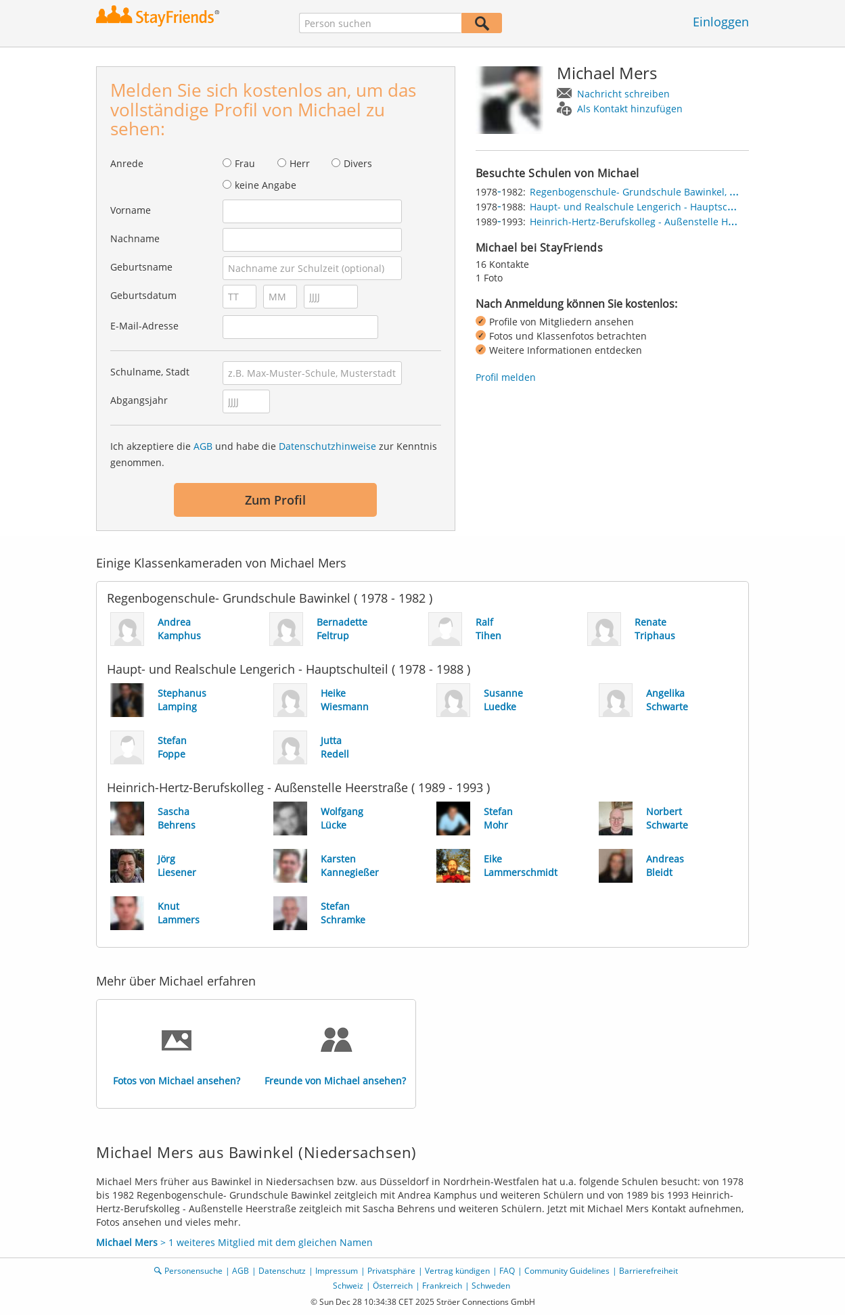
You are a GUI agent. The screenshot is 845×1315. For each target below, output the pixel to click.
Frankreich (442, 1285)
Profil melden (506, 377)
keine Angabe (265, 185)
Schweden (491, 1285)
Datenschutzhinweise (327, 446)
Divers (358, 163)
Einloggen (721, 22)
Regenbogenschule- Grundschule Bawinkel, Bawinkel (650, 191)
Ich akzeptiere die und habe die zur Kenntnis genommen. (273, 454)
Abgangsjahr (139, 400)
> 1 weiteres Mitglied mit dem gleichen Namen (234, 1242)
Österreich (393, 1285)
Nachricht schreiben (623, 93)
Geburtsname (141, 266)
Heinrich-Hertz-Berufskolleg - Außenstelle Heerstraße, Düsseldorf (678, 221)
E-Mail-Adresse (144, 325)
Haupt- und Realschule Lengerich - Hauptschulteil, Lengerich (668, 206)
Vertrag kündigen (457, 1270)
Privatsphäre (391, 1270)
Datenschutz (282, 1270)
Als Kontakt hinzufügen (630, 108)
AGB (202, 446)
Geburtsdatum (143, 295)
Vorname (130, 210)
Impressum (336, 1270)
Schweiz (348, 1285)
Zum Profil (275, 500)
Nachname (135, 238)
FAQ (507, 1270)
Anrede (126, 163)
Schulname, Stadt (149, 371)
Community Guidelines (567, 1270)
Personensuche (193, 1270)
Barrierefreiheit (648, 1270)
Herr (300, 163)
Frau (245, 163)
